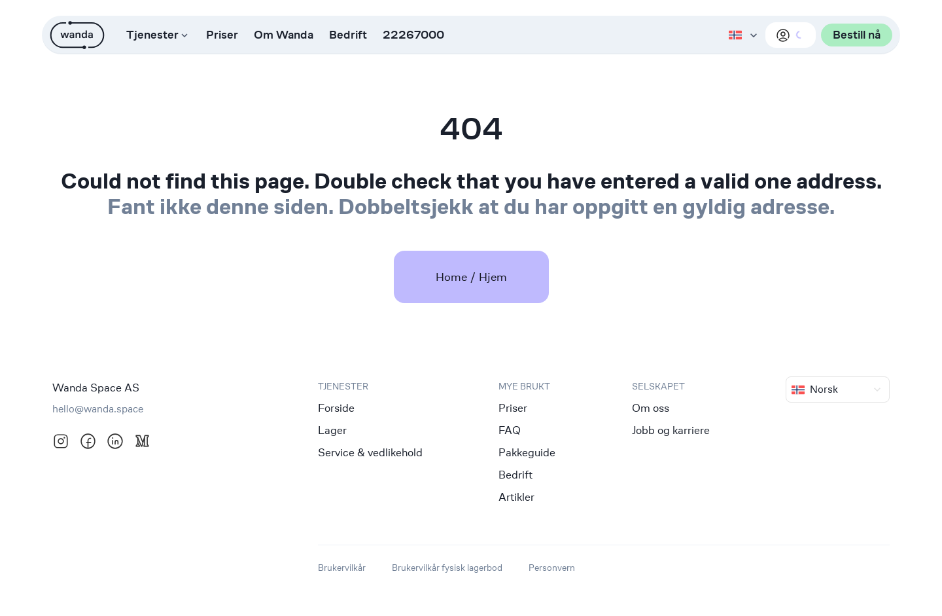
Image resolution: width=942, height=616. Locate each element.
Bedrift (348, 35)
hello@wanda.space (97, 409)
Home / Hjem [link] (471, 276)
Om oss (650, 407)
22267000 (413, 35)
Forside (336, 407)
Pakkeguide (526, 452)
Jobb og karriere (671, 430)
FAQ (509, 430)
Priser (222, 35)
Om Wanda (283, 35)
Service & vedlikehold (370, 452)
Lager (332, 430)
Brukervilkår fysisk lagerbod (447, 567)
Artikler (516, 496)
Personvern (552, 567)
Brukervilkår (342, 567)
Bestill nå (857, 35)
